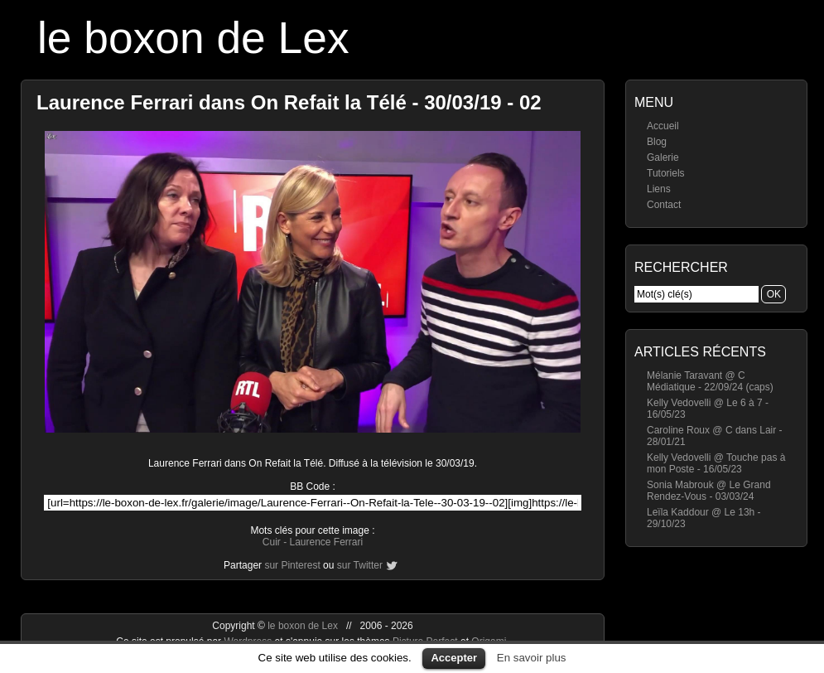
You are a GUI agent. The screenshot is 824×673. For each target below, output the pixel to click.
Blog (657, 142)
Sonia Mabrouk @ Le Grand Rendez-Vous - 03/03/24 (709, 490)
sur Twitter (360, 565)
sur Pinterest (292, 565)
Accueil (663, 126)
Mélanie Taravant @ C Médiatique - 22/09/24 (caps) (710, 381)
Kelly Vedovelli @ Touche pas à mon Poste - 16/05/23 (716, 463)
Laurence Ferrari (326, 542)
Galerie (663, 157)
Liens (659, 189)
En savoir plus (531, 657)
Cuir (272, 542)
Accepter (454, 657)
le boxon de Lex (193, 37)
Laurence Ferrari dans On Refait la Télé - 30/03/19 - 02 (289, 102)
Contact (664, 205)
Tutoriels (666, 173)
